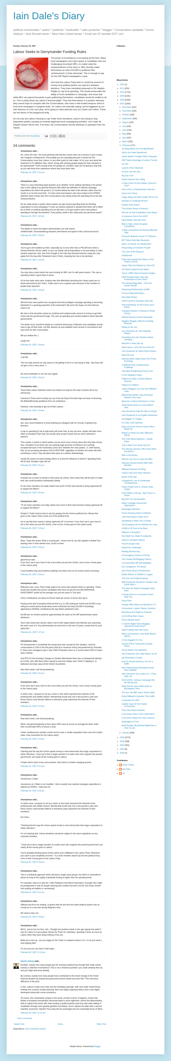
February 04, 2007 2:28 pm (32, 547)
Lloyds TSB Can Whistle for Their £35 (138, 265)
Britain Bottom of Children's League (137, 574)
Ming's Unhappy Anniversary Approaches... (134, 504)
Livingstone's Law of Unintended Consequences (136, 481)
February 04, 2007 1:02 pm (32, 216)
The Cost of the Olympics (133, 252)
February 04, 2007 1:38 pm (32, 345)
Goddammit (127, 255)
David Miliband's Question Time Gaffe (138, 696)
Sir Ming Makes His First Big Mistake (138, 149)
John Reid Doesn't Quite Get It (135, 517)
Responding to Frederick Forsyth (136, 248)
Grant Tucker (128, 765)
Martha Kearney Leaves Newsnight (137, 317)
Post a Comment (24, 1018)
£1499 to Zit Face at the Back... (135, 528)
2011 (122, 88)
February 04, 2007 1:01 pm (32, 172)
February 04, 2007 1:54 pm (32, 410)
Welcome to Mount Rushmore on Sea (138, 401)
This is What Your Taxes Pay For (136, 445)
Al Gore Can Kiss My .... (132, 172)
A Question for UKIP (130, 700)
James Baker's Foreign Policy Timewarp (139, 156)
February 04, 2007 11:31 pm (33, 1013)
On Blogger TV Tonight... (132, 419)
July (124, 126)
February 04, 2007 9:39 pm (32, 917)
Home (60, 1024)
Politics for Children (130, 385)
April (124, 138)
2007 (122, 103)
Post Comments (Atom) (35, 1029)
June (124, 130)
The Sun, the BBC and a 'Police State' (138, 692)
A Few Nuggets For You (132, 640)
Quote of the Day (129, 477)
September (127, 118)
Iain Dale (126, 769)
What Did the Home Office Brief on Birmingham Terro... (137, 687)
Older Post (101, 1024)
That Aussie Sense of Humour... (135, 208)
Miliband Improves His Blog (134, 469)
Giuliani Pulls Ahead (130, 205)
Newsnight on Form (130, 722)
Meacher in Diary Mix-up (132, 343)
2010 (122, 92)
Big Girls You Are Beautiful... (134, 499)
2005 (122, 741)
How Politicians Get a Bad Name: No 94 (139, 654)
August (125, 122)
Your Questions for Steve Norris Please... (140, 351)
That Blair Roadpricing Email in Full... (138, 371)
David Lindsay (27, 961)
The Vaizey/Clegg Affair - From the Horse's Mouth (137, 284)
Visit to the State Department (134, 152)
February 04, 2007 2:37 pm (32, 632)
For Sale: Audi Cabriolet (132, 423)
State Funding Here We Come (135, 630)
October (126, 114)
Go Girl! (125, 164)
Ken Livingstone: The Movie (134, 567)
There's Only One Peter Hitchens (136, 473)
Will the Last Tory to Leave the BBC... (138, 459)
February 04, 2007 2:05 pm (32, 492)
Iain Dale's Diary (49, 15)
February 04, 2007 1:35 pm (32, 290)
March (125, 141)
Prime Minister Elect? (131, 620)
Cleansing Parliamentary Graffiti (135, 289)
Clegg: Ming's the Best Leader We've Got (140, 197)
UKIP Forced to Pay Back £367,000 (137, 301)
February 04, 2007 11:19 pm (33, 952)
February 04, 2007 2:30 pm (32, 574)
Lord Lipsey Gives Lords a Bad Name (138, 714)
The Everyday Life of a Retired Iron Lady (139, 524)
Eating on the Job (129, 327)
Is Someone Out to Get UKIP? (135, 216)
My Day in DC (128, 175)
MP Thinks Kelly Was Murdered (135, 240)
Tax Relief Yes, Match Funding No (136, 536)
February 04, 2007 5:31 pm (32, 766)
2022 (122, 84)
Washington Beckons (131, 509)
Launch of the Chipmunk (132, 168)
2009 (122, 96)
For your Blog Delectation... (134, 293)
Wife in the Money (129, 455)
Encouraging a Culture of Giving (136, 555)
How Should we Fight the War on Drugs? (139, 411)
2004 (122, 745)
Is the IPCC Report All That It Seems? (138, 718)
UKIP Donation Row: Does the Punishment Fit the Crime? (135, 278)
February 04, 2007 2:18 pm (32, 528)
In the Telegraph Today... (132, 375)
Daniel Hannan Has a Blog (133, 179)
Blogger (97, 1046)
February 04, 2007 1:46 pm (32, 377)
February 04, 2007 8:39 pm (32, 862)
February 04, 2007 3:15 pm (32, 706)
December (127, 107)
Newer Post (19, 1024)
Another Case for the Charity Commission (134, 705)
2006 (122, 737)
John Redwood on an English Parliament (139, 415)
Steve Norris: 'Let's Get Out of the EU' (138, 347)
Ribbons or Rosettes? (131, 532)
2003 (122, 749)
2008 (122, 100)
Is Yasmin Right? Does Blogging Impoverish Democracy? (136, 625)
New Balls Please (129, 297)
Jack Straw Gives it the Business (136, 571)
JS (123, 773)
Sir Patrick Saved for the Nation (135, 269)
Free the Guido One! (131, 544)
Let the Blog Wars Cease (133, 616)
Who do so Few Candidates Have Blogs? (140, 212)
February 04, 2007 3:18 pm (32, 739)
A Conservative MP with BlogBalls (136, 563)
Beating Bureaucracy (131, 551)
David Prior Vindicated (131, 547)
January (126, 733)
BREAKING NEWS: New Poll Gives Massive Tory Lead (137, 396)
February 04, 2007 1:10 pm (32, 260)
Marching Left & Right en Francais (136, 612)
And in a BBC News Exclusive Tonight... (139, 273)
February (126, 145)
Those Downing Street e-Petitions (136, 513)
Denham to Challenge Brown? (135, 201)
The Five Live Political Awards (135, 578)
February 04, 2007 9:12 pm (32, 892)
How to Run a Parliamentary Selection (138, 189)
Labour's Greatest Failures (133, 540)
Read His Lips (128, 355)
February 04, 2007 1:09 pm (32, 235)
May (124, 134)
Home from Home (129, 193)
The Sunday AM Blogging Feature (136, 559)
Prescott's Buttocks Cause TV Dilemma (139, 236)
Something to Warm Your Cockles (136, 521)
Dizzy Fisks (127, 601)
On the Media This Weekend (134, 650)
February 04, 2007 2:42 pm (32, 673)
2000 (122, 753)
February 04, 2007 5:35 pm (32, 791)
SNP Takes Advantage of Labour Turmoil (139, 160)
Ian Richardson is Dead (132, 658)
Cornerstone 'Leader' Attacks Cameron (139, 608)
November (127, 111)
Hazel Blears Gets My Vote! (134, 220)
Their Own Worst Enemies (133, 710)
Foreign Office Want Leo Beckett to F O (139, 604)
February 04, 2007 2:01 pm (32, 465)
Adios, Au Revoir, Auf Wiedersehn (136, 244)
